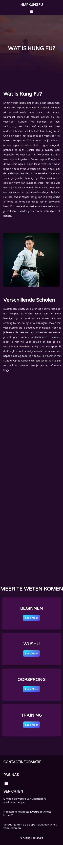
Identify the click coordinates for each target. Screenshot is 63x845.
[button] (31, 11)
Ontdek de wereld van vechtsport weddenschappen (24, 800)
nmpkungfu (31, 5)
